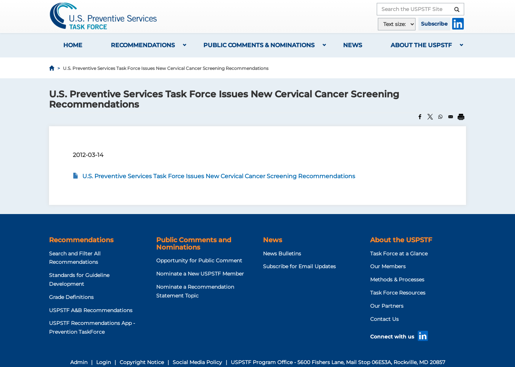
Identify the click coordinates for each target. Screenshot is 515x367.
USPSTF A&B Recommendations (90, 310)
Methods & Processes (397, 279)
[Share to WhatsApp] (440, 116)
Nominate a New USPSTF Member (200, 273)
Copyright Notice (142, 362)
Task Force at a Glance (399, 253)
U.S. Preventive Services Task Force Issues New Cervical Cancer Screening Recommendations (218, 176)
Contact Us (384, 319)
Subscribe (434, 23)
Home (72, 45)
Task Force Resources (397, 292)
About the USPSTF (421, 45)
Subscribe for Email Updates (299, 266)
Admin (78, 362)
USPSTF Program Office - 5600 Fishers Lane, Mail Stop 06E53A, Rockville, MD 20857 (338, 362)
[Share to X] (430, 116)
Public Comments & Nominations (259, 45)
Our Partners (386, 306)
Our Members (388, 266)
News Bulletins (282, 253)
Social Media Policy (197, 362)
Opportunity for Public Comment (199, 260)
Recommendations (143, 45)
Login (103, 362)
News (352, 45)
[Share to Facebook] (420, 116)
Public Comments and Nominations (193, 243)
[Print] (461, 116)
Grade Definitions (71, 297)
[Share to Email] (450, 116)
